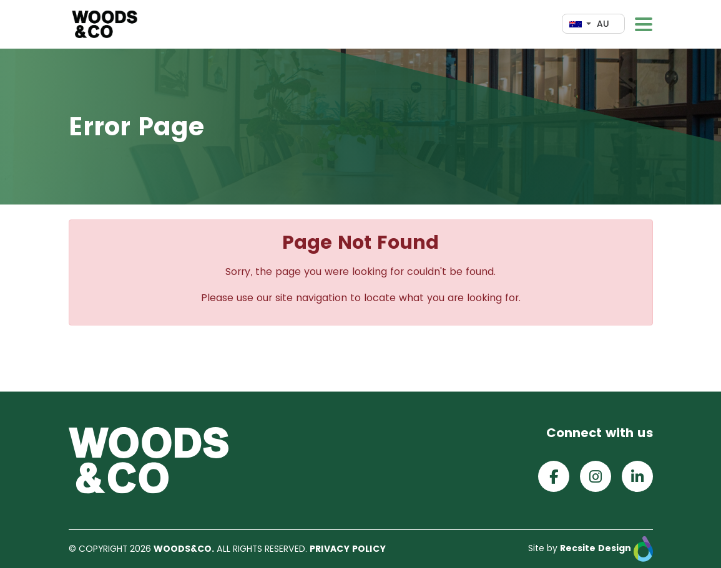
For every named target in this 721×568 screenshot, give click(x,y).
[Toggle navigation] (643, 24)
